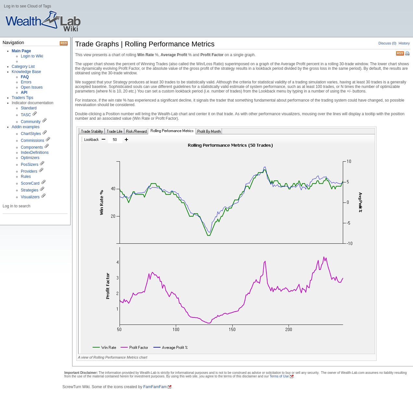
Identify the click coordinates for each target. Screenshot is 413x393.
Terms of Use (279, 376)
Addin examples (25, 127)
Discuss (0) (387, 43)
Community (31, 121)
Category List (23, 66)
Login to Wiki (32, 56)
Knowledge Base (26, 71)
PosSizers (29, 164)
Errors (26, 82)
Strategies (29, 190)
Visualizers (30, 197)
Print (407, 53)
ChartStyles (31, 133)
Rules (26, 176)
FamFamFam (155, 387)
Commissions (32, 140)
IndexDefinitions (34, 152)
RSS (400, 52)
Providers (29, 171)
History (404, 43)
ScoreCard (30, 183)
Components (32, 147)
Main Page (21, 51)
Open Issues (32, 87)
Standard (29, 108)
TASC (26, 115)
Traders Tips (22, 97)
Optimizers (30, 157)
